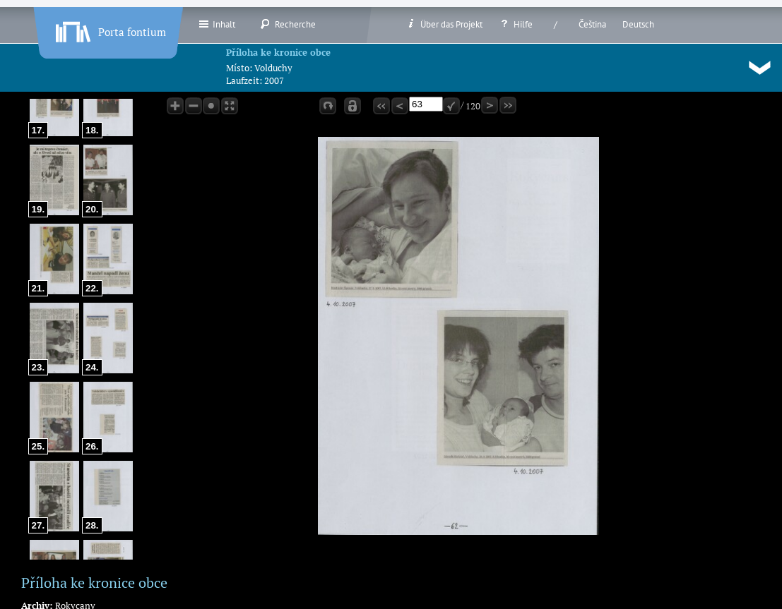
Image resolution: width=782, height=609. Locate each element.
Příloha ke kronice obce (278, 52)
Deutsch (638, 24)
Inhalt (216, 24)
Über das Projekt (443, 24)
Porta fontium (109, 29)
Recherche (288, 24)
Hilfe (516, 24)
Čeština (592, 24)
